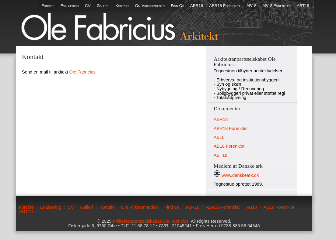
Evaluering (70, 5)
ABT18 (303, 5)
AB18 (252, 5)
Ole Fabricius (82, 72)
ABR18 (196, 5)
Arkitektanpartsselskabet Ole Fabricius (150, 221)
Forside (47, 5)
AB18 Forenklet (276, 5)
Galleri (103, 5)
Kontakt (122, 5)
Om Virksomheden (150, 5)
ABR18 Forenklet (224, 5)
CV (88, 5)
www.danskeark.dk (236, 175)
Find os (177, 5)
